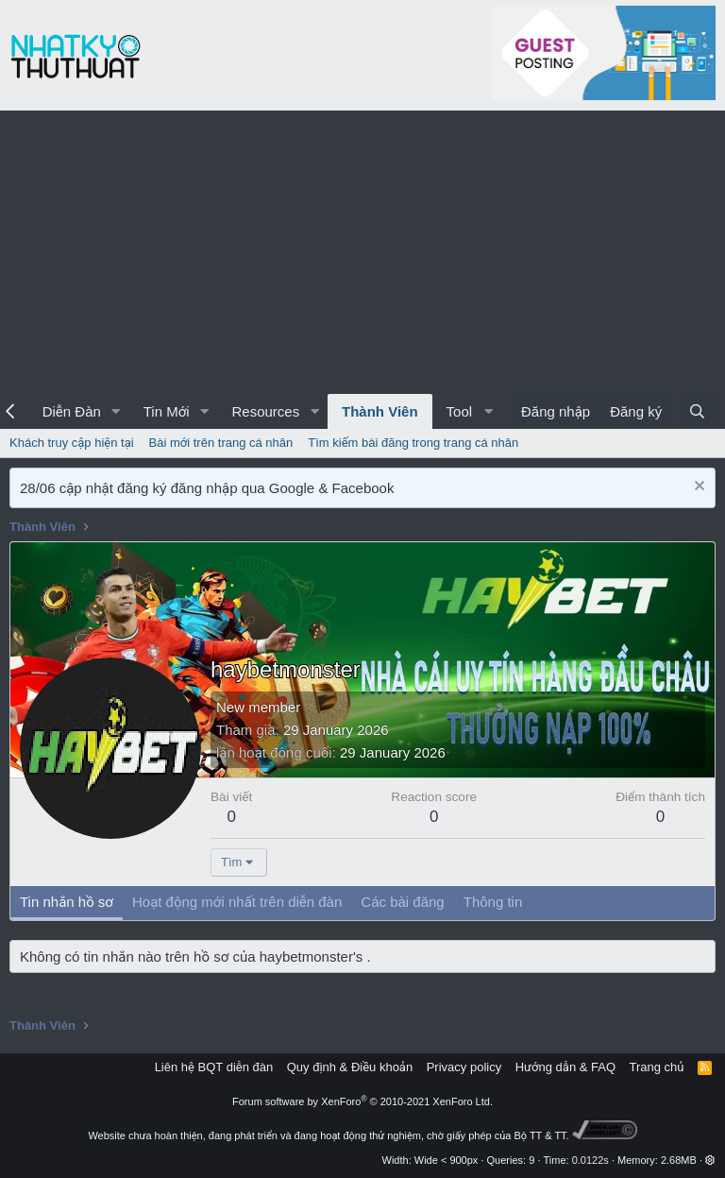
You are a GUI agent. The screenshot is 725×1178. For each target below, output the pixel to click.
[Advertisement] (362, 252)
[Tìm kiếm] (697, 411)
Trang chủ (657, 1067)
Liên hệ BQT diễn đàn (214, 1067)
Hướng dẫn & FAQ (565, 1067)
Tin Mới (166, 411)
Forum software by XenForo (362, 1101)
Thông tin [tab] (493, 902)
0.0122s (590, 1160)
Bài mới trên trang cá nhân (221, 442)
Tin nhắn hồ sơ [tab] (66, 902)
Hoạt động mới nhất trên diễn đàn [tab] (237, 902)
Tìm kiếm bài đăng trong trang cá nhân (413, 442)
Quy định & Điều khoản (350, 1067)
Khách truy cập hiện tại (71, 442)
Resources (265, 411)
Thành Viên (380, 411)
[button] (116, 411)
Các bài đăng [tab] (402, 902)
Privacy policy (464, 1067)
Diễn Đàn (71, 411)
